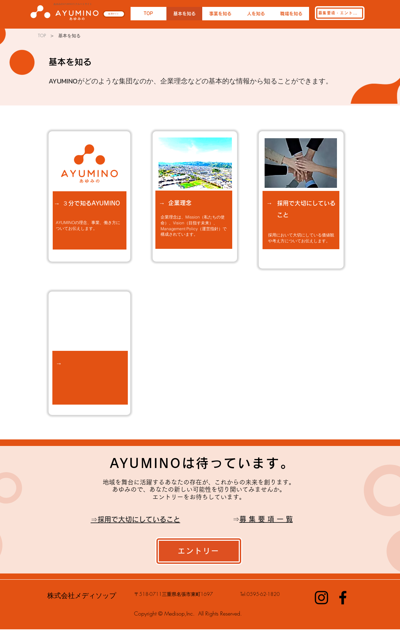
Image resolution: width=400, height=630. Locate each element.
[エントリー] (198, 551)
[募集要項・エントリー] (340, 13)
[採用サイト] (114, 14)
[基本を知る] (69, 35)
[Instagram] (321, 598)
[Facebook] (343, 598)
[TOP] (42, 35)
